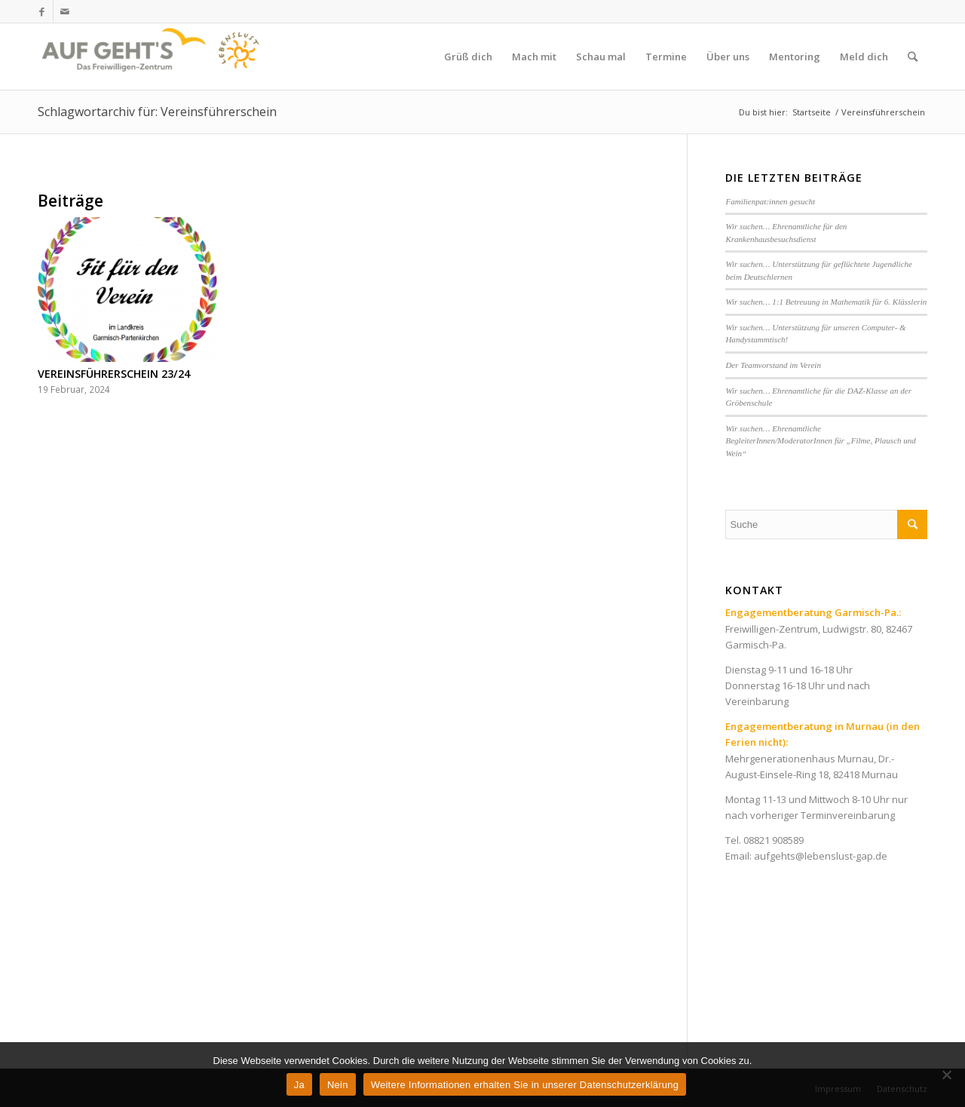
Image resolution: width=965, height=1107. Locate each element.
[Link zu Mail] (65, 11)
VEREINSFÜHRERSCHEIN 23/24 (114, 373)
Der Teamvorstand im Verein (773, 365)
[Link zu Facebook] (42, 11)
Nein (337, 1084)
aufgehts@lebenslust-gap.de (820, 856)
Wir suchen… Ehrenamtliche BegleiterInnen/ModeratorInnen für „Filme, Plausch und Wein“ (820, 441)
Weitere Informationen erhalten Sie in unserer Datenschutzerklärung (525, 1084)
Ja (299, 1084)
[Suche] (912, 56)
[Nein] (946, 1074)
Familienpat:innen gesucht (770, 201)
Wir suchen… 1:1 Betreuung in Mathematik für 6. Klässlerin (826, 301)
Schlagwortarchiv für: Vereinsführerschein (157, 111)
